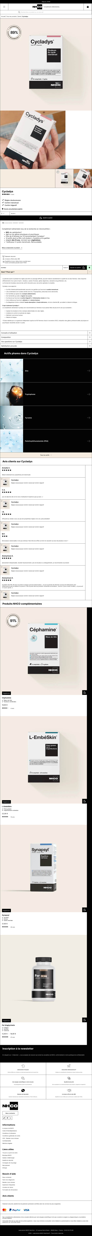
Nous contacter (10, 1113)
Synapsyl (5, 915)
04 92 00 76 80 (68, 1230)
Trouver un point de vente (10, 1153)
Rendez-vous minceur (9, 1182)
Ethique (5, 1168)
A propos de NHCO (8, 1128)
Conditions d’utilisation (9, 1133)
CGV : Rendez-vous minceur (11, 1138)
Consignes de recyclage (9, 1163)
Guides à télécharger (9, 1158)
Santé (19, 16)
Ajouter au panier (47, 218)
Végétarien (6, 693)
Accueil (3, 16)
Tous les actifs (44, 455)
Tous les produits (12, 16)
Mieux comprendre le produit (11, 247)
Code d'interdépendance (10, 1131)
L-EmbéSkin (7, 806)
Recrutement (6, 1165)
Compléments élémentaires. (52, 7)
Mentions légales (7, 1143)
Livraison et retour (8, 1187)
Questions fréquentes (9, 1185)
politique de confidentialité (76, 1055)
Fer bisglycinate (8, 1025)
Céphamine (6, 698)
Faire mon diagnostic (9, 1180)
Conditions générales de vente (11, 1136)
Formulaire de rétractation (10, 1190)
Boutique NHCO (7, 1155)
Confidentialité (7, 1141)
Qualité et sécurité (8, 1160)
